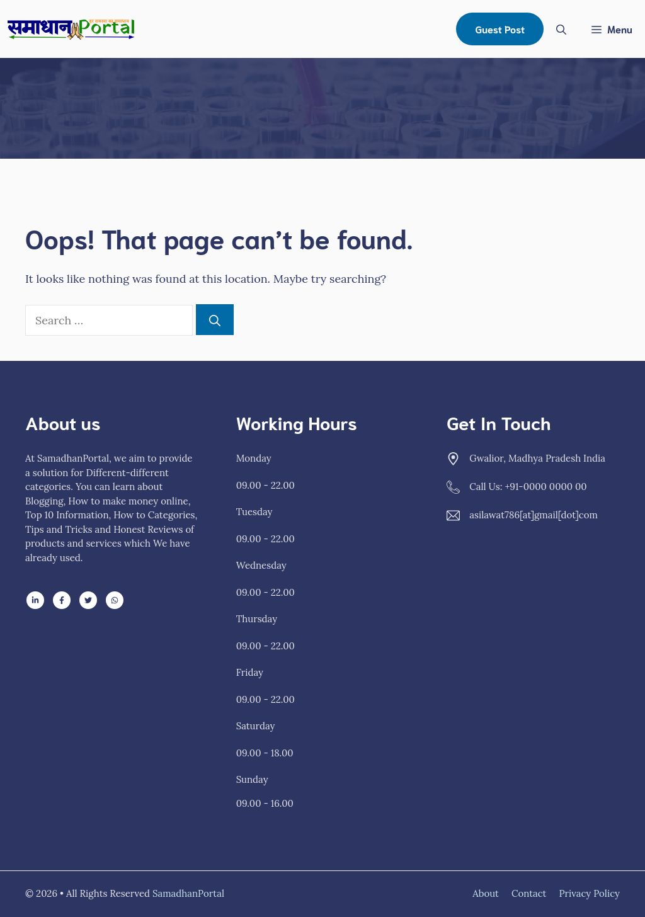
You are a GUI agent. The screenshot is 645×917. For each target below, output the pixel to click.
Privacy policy (589, 893)
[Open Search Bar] (561, 29)
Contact (529, 893)
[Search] (215, 319)
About (485, 893)
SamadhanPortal (188, 893)
